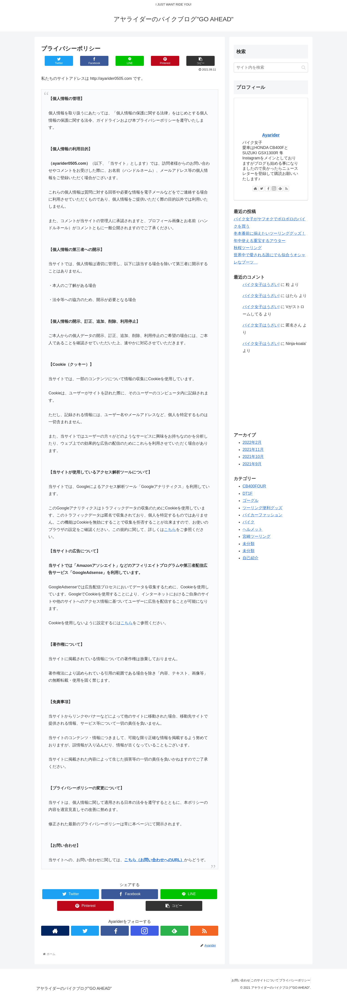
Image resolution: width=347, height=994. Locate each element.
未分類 (248, 544)
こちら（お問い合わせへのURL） (154, 860)
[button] (303, 67)
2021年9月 (252, 464)
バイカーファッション (262, 515)
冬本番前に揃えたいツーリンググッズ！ (269, 233)
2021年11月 (253, 449)
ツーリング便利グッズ (262, 508)
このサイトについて (259, 980)
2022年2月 (252, 442)
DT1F (248, 493)
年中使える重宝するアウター (259, 241)
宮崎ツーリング (256, 536)
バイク (248, 522)
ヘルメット (252, 529)
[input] (271, 67)
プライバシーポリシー (292, 980)
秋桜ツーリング (248, 248)
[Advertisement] (271, 393)
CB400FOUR (254, 486)
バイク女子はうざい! (261, 284)
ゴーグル (250, 500)
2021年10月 (253, 456)
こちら (170, 529)
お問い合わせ (231, 980)
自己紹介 (250, 558)
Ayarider (271, 135)
